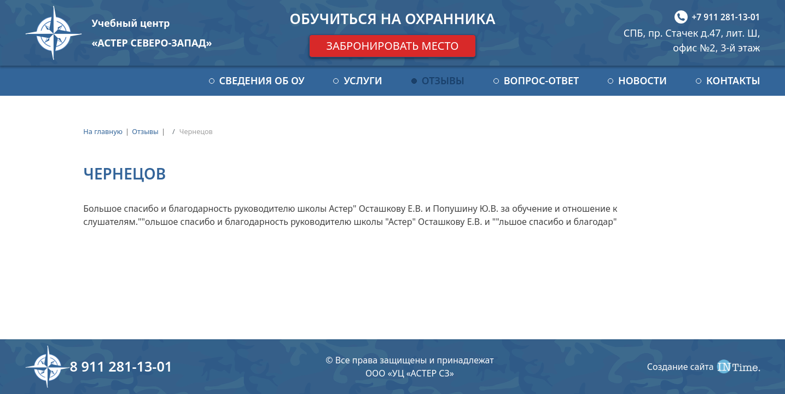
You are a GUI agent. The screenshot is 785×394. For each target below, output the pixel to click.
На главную (103, 131)
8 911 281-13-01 (121, 366)
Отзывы (443, 80)
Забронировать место (392, 45)
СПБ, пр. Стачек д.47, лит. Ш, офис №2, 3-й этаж (692, 40)
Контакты (733, 80)
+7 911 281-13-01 (725, 17)
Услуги (363, 80)
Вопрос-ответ (541, 80)
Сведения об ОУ (262, 80)
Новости (642, 80)
